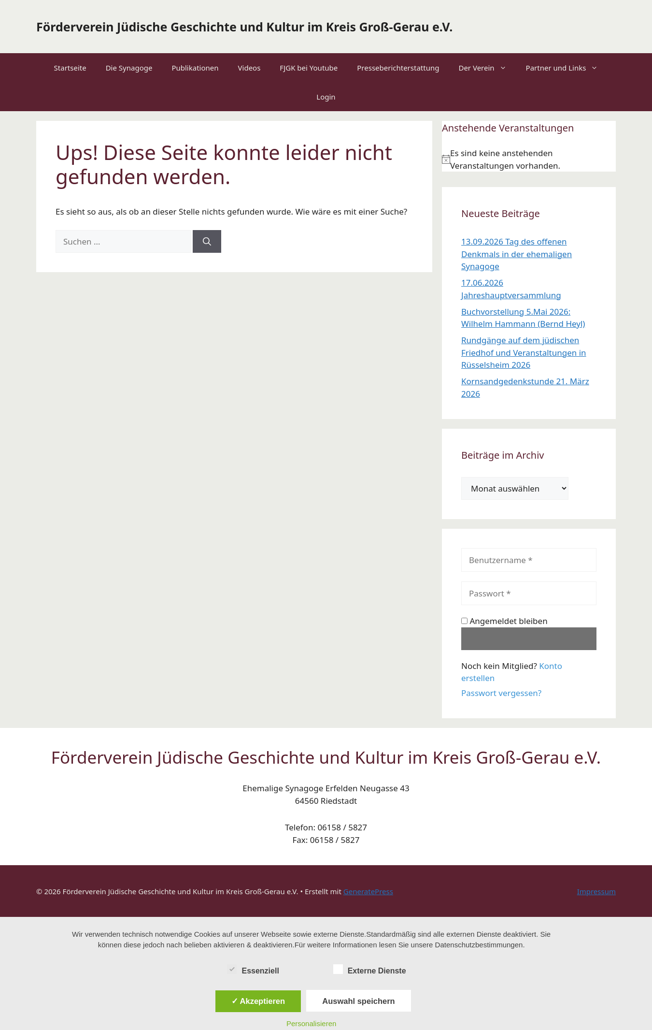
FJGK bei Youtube (309, 68)
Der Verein (487, 67)
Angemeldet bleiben (504, 620)
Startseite (70, 68)
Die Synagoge (129, 68)
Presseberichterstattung (398, 68)
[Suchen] (207, 241)
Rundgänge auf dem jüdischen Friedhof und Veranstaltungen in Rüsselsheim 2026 (523, 352)
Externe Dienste (369, 969)
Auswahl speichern (358, 1001)
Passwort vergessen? (501, 692)
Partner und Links (567, 67)
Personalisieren (311, 1023)
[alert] (529, 159)
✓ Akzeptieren (258, 1001)
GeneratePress (368, 891)
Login (325, 97)
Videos (249, 68)
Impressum (596, 891)
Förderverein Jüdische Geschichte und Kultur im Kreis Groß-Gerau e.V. (244, 26)
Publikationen (194, 68)
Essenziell (253, 969)
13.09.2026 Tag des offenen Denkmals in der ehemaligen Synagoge (516, 254)
